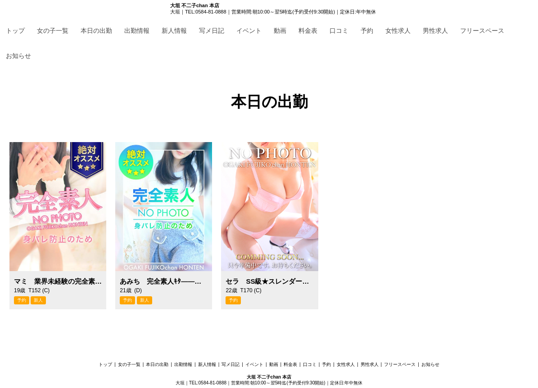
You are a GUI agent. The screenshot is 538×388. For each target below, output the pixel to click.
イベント (249, 30)
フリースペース (482, 30)
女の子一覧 (52, 30)
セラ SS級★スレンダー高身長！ (269, 281)
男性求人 (435, 30)
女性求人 (398, 30)
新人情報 (174, 30)
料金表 (307, 30)
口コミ (339, 30)
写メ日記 (211, 30)
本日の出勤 (96, 30)
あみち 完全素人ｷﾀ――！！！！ (164, 281)
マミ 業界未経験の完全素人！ (58, 281)
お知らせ (18, 55)
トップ (15, 30)
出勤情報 (136, 30)
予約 (367, 30)
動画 (280, 30)
